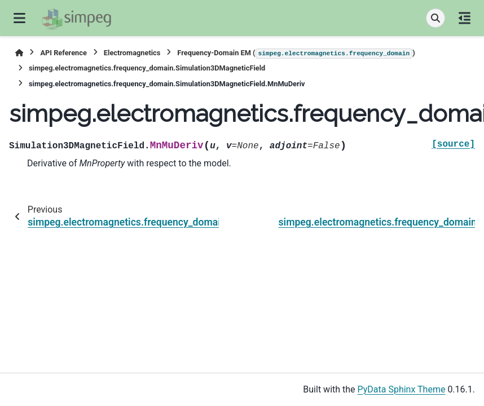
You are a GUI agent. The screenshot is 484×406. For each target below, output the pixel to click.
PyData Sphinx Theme (402, 389)
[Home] (19, 53)
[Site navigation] (19, 18)
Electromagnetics (132, 52)
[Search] (435, 18)
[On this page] (464, 18)
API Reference (63, 52)
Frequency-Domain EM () (296, 53)
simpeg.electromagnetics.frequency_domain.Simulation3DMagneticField (147, 68)
